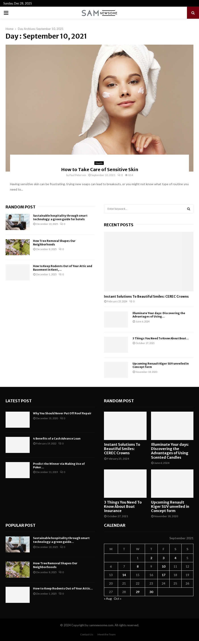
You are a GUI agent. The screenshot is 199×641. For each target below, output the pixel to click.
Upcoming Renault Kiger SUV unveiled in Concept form (170, 506)
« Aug (108, 598)
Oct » (117, 598)
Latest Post (19, 400)
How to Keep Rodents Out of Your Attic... (63, 588)
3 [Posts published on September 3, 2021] (163, 558)
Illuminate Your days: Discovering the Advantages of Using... (159, 314)
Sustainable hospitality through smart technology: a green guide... (61, 540)
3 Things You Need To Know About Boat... (161, 338)
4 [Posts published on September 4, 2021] (175, 558)
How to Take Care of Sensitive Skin (99, 169)
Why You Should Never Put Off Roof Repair (62, 413)
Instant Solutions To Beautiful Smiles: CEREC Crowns (146, 297)
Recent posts (118, 224)
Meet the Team (106, 634)
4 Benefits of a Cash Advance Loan (57, 438)
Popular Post (20, 525)
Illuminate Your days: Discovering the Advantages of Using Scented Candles (170, 451)
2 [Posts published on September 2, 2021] (151, 558)
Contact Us (86, 634)
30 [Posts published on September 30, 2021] (151, 592)
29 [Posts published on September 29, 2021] (137, 592)
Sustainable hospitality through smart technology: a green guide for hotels (60, 217)
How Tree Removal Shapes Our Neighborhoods (54, 242)
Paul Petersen (77, 175)
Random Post (20, 207)
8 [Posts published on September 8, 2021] (138, 566)
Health (99, 163)
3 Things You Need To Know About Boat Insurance (123, 506)
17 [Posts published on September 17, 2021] (163, 575)
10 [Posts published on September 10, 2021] (163, 566)
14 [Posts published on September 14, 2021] (124, 575)
